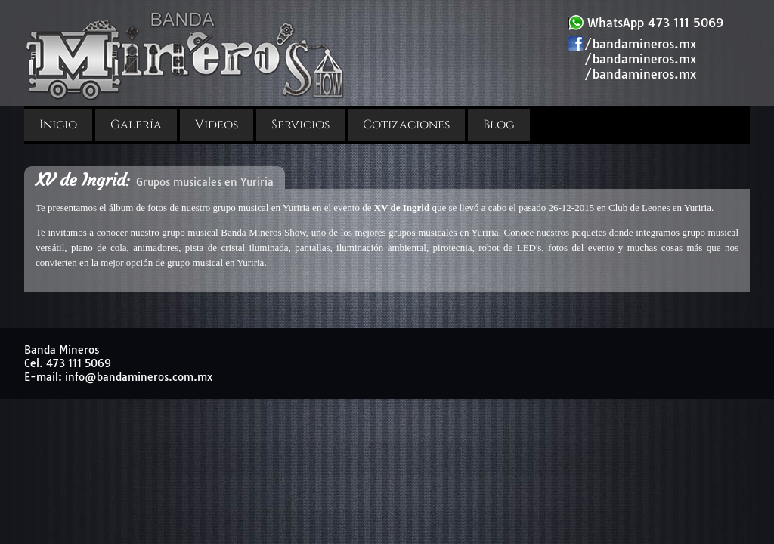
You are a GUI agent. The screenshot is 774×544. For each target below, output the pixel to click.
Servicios (300, 124)
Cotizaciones (406, 124)
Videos (216, 124)
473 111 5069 (78, 363)
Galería (136, 124)
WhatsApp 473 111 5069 (645, 22)
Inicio (58, 124)
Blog (499, 124)
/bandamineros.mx (632, 43)
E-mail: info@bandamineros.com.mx (118, 377)
